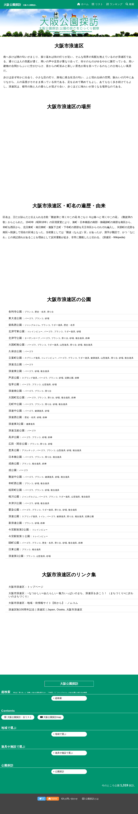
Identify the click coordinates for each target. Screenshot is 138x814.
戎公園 (13, 470)
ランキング (114, 4)
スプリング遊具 (32, 358)
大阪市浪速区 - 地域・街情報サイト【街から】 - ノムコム (43, 603)
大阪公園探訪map (52, 717)
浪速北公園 (15, 364)
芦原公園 (14, 377)
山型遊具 (64, 345)
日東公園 (14, 549)
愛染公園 (14, 509)
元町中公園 (15, 404)
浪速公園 (14, 516)
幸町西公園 (15, 483)
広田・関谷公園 (18, 443)
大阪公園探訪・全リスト (19, 717)
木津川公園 (15, 503)
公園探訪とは (90, 798)
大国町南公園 (17, 344)
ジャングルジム (32, 325)
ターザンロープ (32, 338)
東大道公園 (15, 318)
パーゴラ (29, 318)
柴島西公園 (15, 325)
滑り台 (50, 312)
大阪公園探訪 (12, 4)
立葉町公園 (15, 357)
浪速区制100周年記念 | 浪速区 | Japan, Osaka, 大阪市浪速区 (45, 609)
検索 (130, 4)
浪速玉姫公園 (17, 430)
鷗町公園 (14, 542)
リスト (97, 4)
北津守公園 (15, 338)
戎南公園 (14, 463)
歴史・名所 (40, 312)
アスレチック (28, 450)
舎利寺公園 (15, 311)
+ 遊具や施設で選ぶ (63, 753)
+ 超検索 (57, 698)
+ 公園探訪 (58, 771)
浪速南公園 (15, 390)
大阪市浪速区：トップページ (26, 586)
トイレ (42, 516)
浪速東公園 (15, 371)
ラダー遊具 (56, 325)
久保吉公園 (15, 351)
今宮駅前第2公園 (19, 529)
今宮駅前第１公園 (19, 536)
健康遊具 (95, 358)
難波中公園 (15, 476)
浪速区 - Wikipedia (113, 237)
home (52, 798)
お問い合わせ (69, 798)
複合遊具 (79, 338)
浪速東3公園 (16, 423)
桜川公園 (14, 496)
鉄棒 (87, 338)
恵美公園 (14, 450)
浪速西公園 (15, 417)
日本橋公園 (15, 457)
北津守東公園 (17, 331)
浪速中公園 (15, 410)
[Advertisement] (68, 268)
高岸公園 (14, 437)
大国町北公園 (17, 397)
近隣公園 (69, 378)
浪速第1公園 (16, 556)
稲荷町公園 (15, 490)
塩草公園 (14, 384)
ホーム (83, 4)
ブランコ (29, 312)
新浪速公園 (15, 523)
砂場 (47, 318)
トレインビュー (35, 331)
